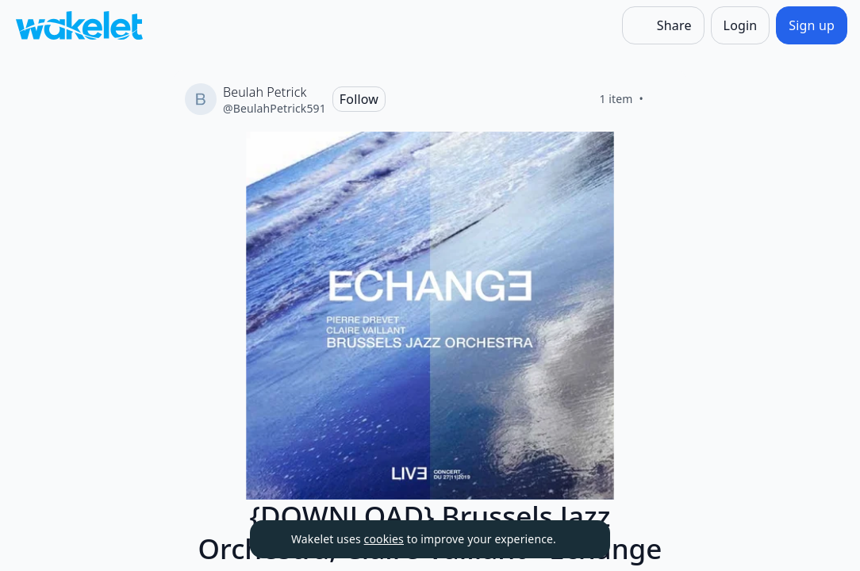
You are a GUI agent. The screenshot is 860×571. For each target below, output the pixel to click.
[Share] (663, 25)
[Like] (662, 99)
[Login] (740, 25)
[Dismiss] (578, 539)
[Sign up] (811, 25)
